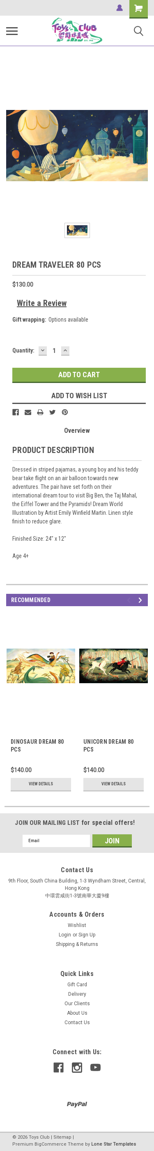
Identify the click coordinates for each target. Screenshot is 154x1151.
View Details (41, 784)
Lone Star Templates (113, 1144)
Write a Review (42, 303)
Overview (77, 430)
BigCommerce (50, 1144)
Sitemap (62, 1137)
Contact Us (77, 1022)
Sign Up (86, 935)
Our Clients (77, 1003)
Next (141, 600)
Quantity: (23, 350)
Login (65, 935)
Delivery (77, 994)
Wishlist (77, 925)
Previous (130, 600)
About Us (77, 1013)
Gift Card (77, 985)
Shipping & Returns (77, 944)
